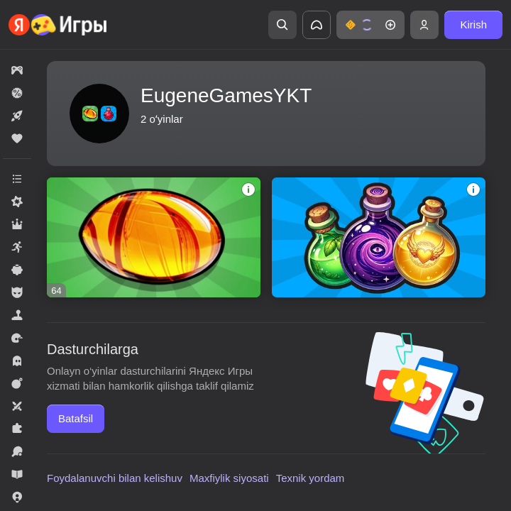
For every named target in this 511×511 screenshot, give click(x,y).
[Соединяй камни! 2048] (153, 237)
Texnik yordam (310, 478)
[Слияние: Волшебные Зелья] (378, 237)
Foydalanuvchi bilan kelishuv (114, 478)
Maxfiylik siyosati (229, 478)
